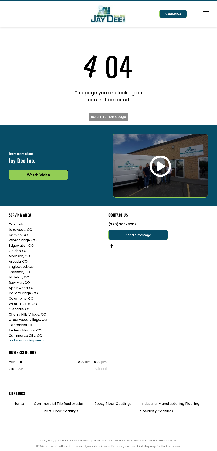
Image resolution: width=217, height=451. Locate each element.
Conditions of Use (102, 440)
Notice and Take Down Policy (130, 440)
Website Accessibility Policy (163, 440)
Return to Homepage (108, 116)
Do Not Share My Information (74, 440)
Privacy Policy (46, 440)
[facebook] (111, 246)
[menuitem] (18, 403)
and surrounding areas (26, 340)
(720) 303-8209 (122, 224)
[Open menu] (206, 14)
